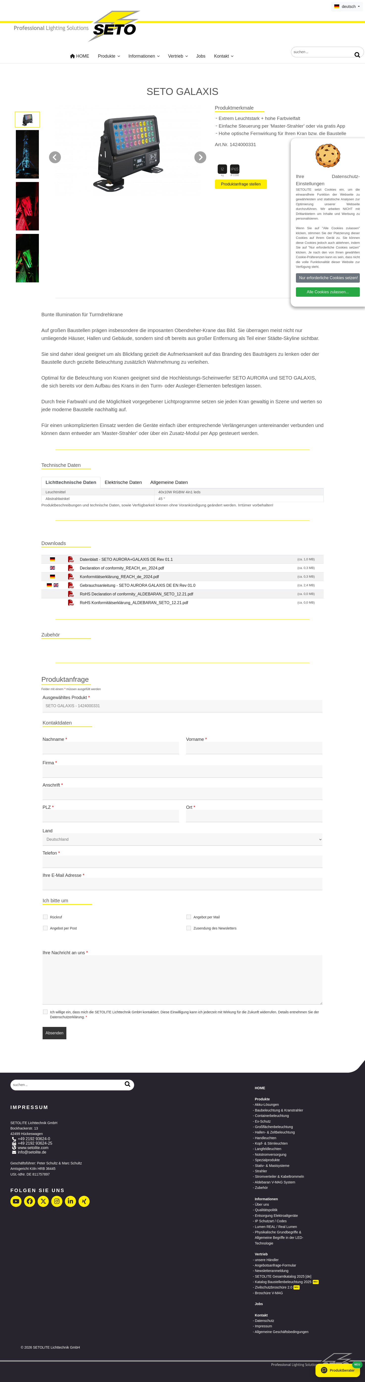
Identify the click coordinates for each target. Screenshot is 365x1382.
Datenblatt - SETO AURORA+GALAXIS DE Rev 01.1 (126, 559)
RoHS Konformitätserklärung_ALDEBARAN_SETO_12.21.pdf (134, 603)
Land (47, 830)
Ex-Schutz (263, 1121)
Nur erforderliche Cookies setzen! (328, 278)
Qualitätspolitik (266, 1210)
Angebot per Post (63, 928)
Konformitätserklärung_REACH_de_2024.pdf (119, 577)
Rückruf (56, 917)
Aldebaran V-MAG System (275, 1182)
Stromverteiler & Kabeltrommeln (279, 1176)
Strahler (261, 1171)
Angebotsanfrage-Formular (275, 1265)
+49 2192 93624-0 (34, 1139)
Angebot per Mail (206, 917)
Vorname (196, 739)
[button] (337, 1370)
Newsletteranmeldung (271, 1271)
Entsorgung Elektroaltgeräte (276, 1216)
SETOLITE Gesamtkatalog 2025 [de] (283, 1276)
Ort (190, 807)
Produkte (109, 56)
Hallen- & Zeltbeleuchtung (275, 1132)
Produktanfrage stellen (241, 184)
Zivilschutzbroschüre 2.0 (273, 1287)
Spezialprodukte (267, 1160)
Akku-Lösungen (267, 1105)
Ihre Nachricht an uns (65, 952)
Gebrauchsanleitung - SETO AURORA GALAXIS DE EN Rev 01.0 (137, 585)
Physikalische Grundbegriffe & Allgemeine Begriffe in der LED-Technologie (279, 1237)
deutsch (345, 6)
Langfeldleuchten (268, 1149)
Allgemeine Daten (169, 482)
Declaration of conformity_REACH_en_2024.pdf (122, 568)
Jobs (200, 56)
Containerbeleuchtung (272, 1116)
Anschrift (53, 785)
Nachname (55, 739)
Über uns (262, 1204)
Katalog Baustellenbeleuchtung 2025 (283, 1282)
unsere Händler (267, 1260)
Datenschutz (264, 1321)
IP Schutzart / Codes (271, 1221)
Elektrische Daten (123, 482)
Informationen (145, 56)
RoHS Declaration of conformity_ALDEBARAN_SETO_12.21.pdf (136, 594)
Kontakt (224, 56)
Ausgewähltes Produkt (66, 697)
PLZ (48, 807)
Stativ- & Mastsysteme (272, 1166)
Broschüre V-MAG (269, 1293)
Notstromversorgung (270, 1154)
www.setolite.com (33, 1148)
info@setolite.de (32, 1152)
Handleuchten (265, 1138)
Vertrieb (178, 56)
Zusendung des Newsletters (214, 928)
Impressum (263, 1326)
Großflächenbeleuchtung (274, 1127)
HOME (79, 56)
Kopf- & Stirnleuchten (271, 1143)
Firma (50, 762)
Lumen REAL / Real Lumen (276, 1227)
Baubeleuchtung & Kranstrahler (279, 1110)
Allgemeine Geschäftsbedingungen (282, 1332)
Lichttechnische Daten (71, 482)
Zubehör (261, 1188)
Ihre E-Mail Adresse (63, 875)
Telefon (51, 853)
